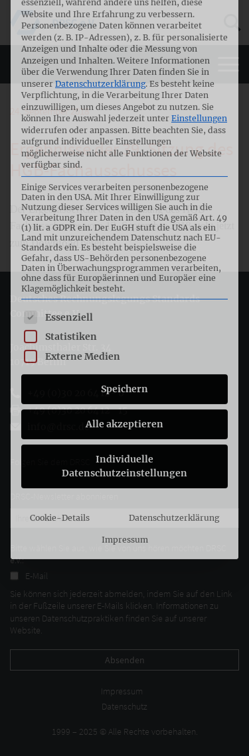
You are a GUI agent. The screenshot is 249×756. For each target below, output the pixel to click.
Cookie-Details (60, 392)
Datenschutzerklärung (174, 392)
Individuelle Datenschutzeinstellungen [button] (124, 340)
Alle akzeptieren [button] (124, 298)
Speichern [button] (124, 263)
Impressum (125, 414)
